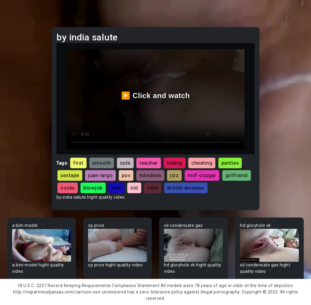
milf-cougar (202, 175)
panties (230, 163)
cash (152, 188)
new (116, 188)
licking (175, 163)
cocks (67, 188)
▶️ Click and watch (155, 95)
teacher (148, 163)
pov (126, 175)
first (78, 163)
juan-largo (100, 175)
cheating (201, 163)
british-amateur (186, 188)
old (134, 188)
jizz (174, 175)
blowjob (93, 188)
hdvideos (150, 175)
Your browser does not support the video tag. (41, 245)
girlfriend (236, 175)
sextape (69, 175)
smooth (101, 163)
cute (125, 163)
